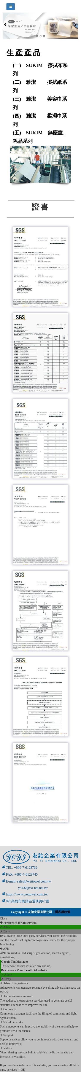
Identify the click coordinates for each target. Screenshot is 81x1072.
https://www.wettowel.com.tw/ (25, 894)
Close (3, 918)
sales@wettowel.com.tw (34, 881)
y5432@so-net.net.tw (25, 888)
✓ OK (21, 1069)
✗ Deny (5, 931)
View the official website (32, 970)
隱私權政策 (62, 912)
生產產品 (24, 53)
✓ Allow (5, 927)
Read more (8, 970)
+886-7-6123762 (25, 867)
